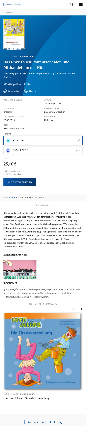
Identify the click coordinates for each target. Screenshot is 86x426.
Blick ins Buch (14, 49)
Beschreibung (10, 198)
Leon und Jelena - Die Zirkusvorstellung (26, 398)
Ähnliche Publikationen (32, 198)
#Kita (27, 84)
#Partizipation (12, 84)
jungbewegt (10, 282)
